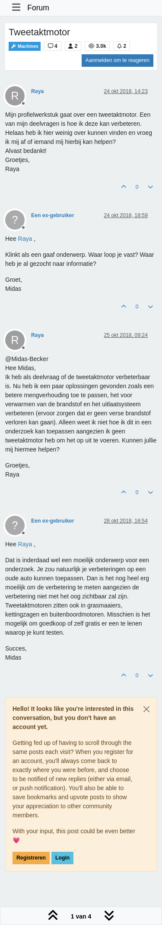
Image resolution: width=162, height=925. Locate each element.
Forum (38, 7)
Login (62, 858)
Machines (24, 46)
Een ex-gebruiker (52, 215)
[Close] (146, 709)
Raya (37, 91)
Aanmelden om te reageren (117, 60)
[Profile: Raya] (25, 238)
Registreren (31, 858)
